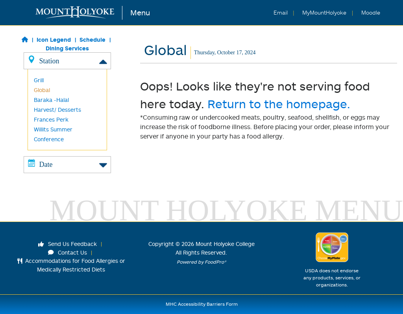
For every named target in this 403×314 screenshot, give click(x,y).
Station (67, 60)
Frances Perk (51, 119)
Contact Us (67, 252)
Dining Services (67, 48)
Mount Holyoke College (225, 243)
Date (67, 164)
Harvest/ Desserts (57, 109)
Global (42, 90)
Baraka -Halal (51, 99)
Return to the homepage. (278, 103)
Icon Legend (54, 39)
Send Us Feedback (67, 243)
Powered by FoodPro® (201, 262)
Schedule (92, 39)
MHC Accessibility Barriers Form (202, 304)
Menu (140, 12)
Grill (39, 80)
